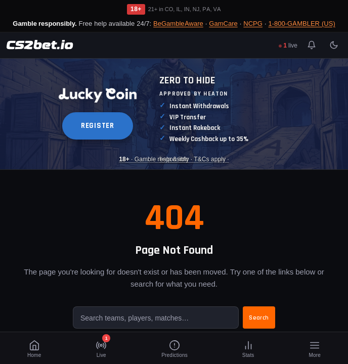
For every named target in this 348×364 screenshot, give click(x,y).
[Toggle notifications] (311, 45)
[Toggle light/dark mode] (334, 45)
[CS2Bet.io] (39, 45)
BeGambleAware (178, 23)
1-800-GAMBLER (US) (302, 23)
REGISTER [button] (97, 125)
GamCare (223, 23)
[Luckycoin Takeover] (174, 114)
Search (259, 318)
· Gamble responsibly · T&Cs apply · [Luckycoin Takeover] (174, 159)
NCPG (253, 23)
